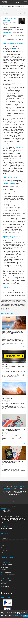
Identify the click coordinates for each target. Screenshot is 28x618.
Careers (2, 545)
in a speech (7, 35)
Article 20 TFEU (7, 32)
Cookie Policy (18, 615)
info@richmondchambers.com (8, 574)
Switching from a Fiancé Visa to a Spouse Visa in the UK (17, 6)
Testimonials (3, 547)
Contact (3, 552)
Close (25, 615)
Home (2, 536)
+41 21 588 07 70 (5, 586)
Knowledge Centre (5, 550)
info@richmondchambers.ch (8, 587)
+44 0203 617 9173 (6, 572)
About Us (3, 543)
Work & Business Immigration (7, 540)
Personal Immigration (5, 538)
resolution (15, 48)
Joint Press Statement (9, 183)
